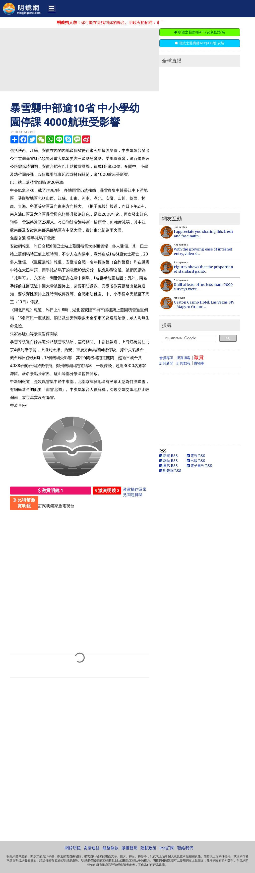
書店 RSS (168, 465)
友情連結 (92, 848)
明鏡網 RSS (170, 470)
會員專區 (166, 358)
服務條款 (111, 848)
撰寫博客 (184, 358)
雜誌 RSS (168, 460)
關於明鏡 (73, 848)
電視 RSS (196, 455)
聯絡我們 (185, 848)
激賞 (199, 357)
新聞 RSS (168, 455)
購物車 (199, 363)
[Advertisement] (121, 59)
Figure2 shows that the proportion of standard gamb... (203, 269)
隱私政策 (148, 848)
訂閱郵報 (184, 363)
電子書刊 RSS (199, 465)
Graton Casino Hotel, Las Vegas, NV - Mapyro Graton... (204, 304)
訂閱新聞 (166, 363)
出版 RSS (196, 460)
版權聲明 (129, 848)
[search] (188, 338)
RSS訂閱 (166, 848)
